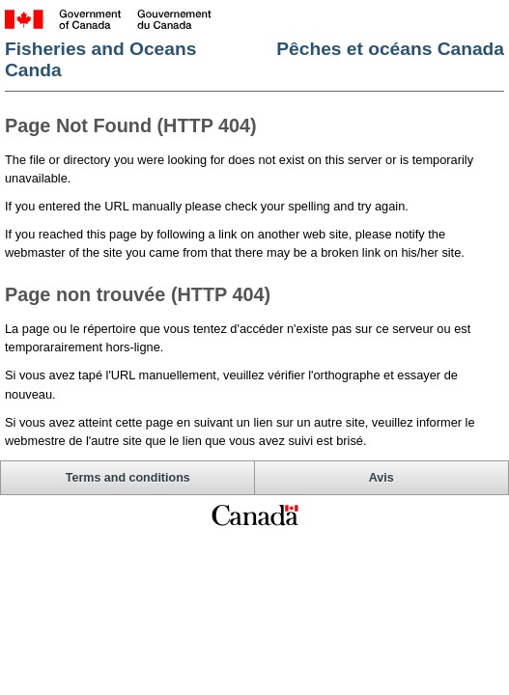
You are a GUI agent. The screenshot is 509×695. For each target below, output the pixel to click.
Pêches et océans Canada (390, 49)
